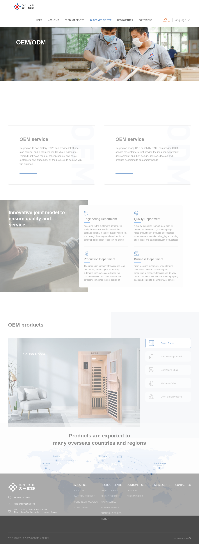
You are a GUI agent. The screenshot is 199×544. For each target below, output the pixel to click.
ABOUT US (53, 20)
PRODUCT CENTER (74, 20)
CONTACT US (145, 20)
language (182, 20)
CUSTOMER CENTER (101, 20)
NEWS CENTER (125, 20)
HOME (39, 20)
